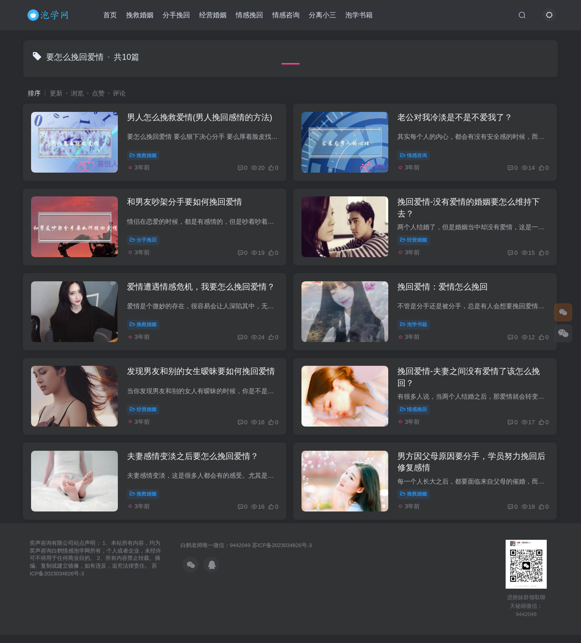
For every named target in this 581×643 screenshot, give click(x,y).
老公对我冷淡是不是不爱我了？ (456, 118)
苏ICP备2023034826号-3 (282, 553)
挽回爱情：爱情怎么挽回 (444, 290)
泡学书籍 (359, 15)
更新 (56, 93)
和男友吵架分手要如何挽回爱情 (185, 204)
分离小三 (323, 15)
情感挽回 (250, 15)
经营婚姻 (213, 15)
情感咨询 (286, 15)
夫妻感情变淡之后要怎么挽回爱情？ (194, 463)
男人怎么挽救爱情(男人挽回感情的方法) (201, 118)
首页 (110, 15)
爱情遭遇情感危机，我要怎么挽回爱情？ (202, 290)
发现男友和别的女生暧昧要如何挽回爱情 (202, 377)
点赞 (98, 93)
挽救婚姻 (140, 15)
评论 (119, 93)
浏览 (77, 93)
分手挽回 (176, 15)
